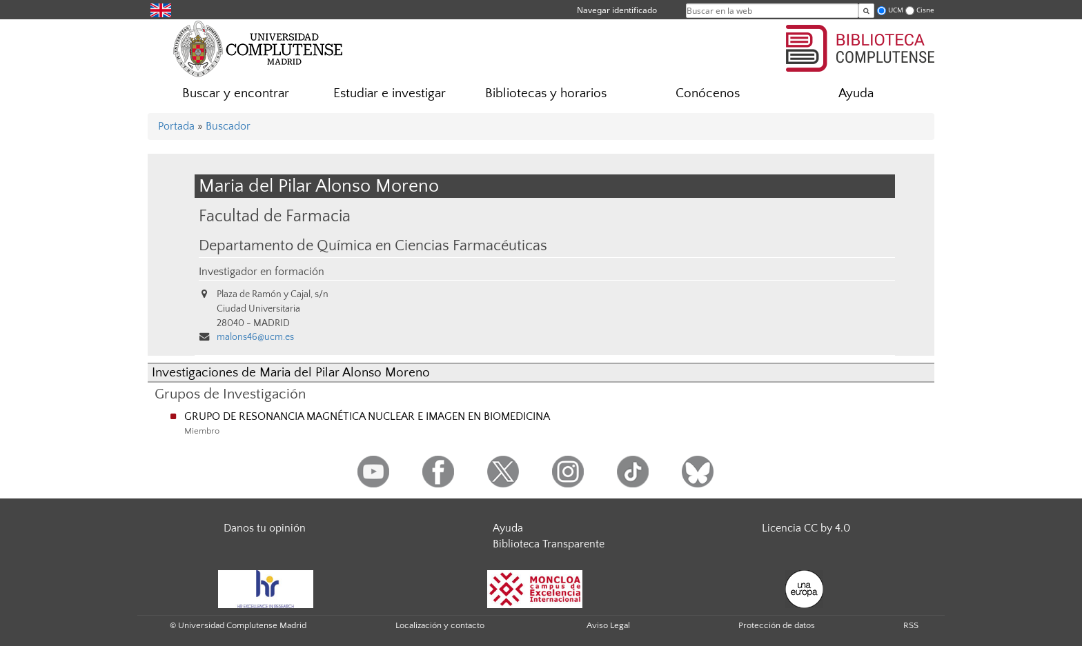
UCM (895, 10)
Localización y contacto (439, 625)
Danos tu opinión (265, 528)
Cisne (925, 10)
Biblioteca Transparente (548, 544)
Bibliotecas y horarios (546, 93)
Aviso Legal (608, 625)
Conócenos (708, 93)
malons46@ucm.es (255, 337)
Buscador (228, 126)
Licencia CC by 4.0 (806, 528)
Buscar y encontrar (235, 93)
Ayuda (856, 93)
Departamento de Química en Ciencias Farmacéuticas (373, 246)
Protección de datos (776, 625)
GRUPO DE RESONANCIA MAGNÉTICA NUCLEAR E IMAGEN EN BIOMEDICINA (367, 416)
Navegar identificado (617, 10)
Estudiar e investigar (389, 93)
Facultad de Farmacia (275, 216)
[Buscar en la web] (866, 10)
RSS (910, 625)
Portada (176, 126)
